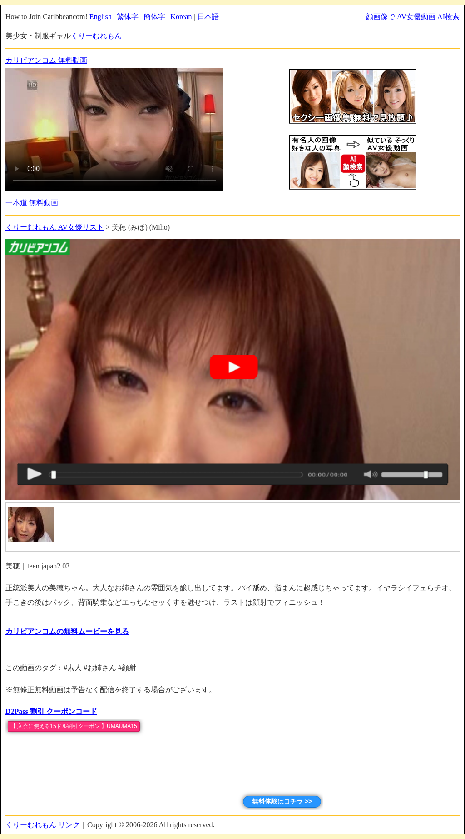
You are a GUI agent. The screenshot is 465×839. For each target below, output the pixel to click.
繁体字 (128, 16)
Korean (181, 16)
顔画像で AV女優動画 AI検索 (413, 16)
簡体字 (154, 16)
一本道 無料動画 (31, 202)
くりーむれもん (96, 36)
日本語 (208, 16)
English (100, 16)
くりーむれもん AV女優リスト (54, 227)
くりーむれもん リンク (42, 825)
